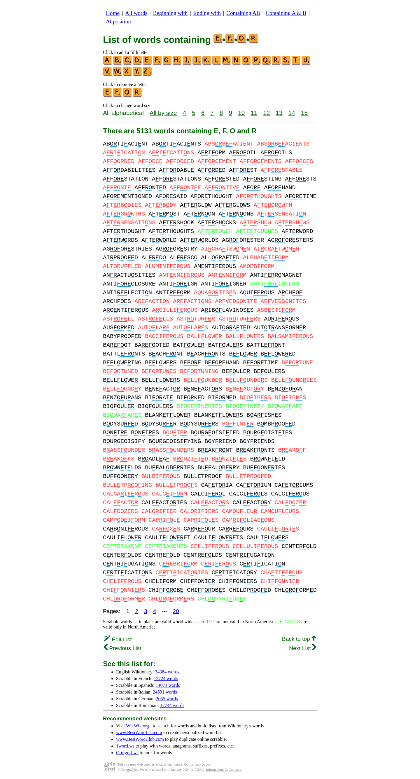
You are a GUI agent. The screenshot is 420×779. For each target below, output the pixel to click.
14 (291, 112)
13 (279, 112)
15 (304, 112)
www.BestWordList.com (139, 732)
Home (113, 13)
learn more (175, 764)
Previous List (122, 648)
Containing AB (243, 13)
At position (118, 21)
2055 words (167, 698)
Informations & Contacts (223, 770)
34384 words (167, 671)
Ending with (207, 13)
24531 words (165, 691)
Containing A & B (286, 13)
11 (254, 112)
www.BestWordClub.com (140, 739)
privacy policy (200, 764)
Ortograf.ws (127, 752)
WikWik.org (137, 725)
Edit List (118, 639)
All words (136, 13)
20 (176, 611)
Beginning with (170, 13)
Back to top (299, 639)
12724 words (166, 678)
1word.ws (125, 745)
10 (241, 112)
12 (266, 112)
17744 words (172, 705)
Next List (302, 648)
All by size (163, 112)
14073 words (168, 685)
